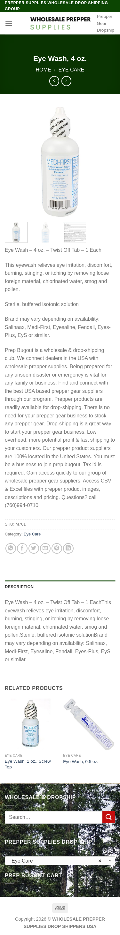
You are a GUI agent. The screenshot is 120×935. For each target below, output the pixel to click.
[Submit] (108, 817)
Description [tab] (19, 586)
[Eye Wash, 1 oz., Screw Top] (31, 725)
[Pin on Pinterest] (57, 548)
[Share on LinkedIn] (68, 548)
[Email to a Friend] (45, 548)
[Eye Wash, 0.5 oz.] (89, 725)
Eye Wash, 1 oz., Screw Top (28, 764)
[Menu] (8, 23)
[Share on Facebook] (22, 548)
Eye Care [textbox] (56, 860)
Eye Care (71, 69)
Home (43, 69)
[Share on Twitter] (33, 548)
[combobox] (60, 860)
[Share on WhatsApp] (10, 548)
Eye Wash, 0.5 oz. (80, 761)
